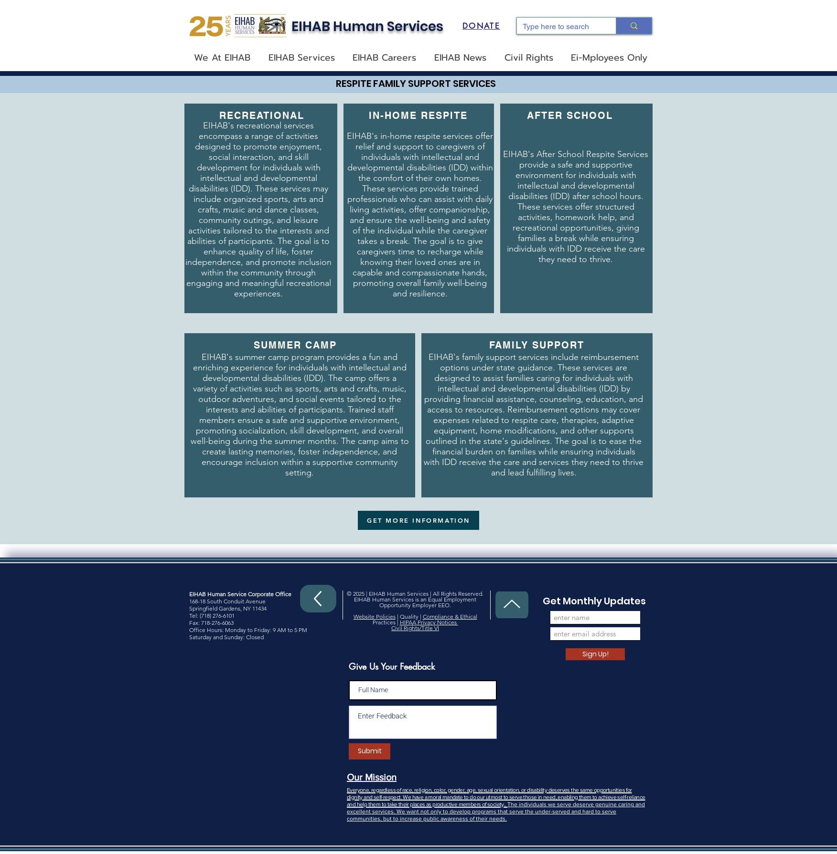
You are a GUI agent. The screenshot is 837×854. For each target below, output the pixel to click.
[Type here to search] (559, 27)
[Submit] (369, 751)
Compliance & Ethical (450, 616)
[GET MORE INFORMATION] (418, 520)
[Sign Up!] (595, 654)
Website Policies (375, 616)
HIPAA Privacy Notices (429, 622)
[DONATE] (481, 25)
